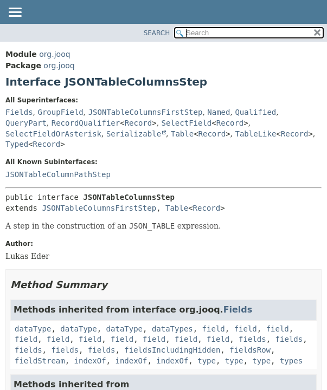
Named (218, 112)
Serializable (133, 133)
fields (252, 339)
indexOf (90, 360)
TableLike (256, 133)
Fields (19, 112)
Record (138, 123)
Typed (16, 144)
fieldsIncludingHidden (172, 350)
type (206, 360)
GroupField (60, 112)
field (213, 328)
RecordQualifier (86, 123)
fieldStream (40, 360)
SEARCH (157, 33)
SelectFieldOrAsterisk (53, 133)
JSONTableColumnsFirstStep (145, 112)
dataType (33, 328)
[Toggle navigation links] (14, 13)
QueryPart (26, 123)
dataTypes (172, 328)
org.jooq (54, 54)
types (291, 360)
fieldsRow (250, 350)
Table (182, 133)
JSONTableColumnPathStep (58, 174)
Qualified (255, 112)
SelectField (187, 123)
